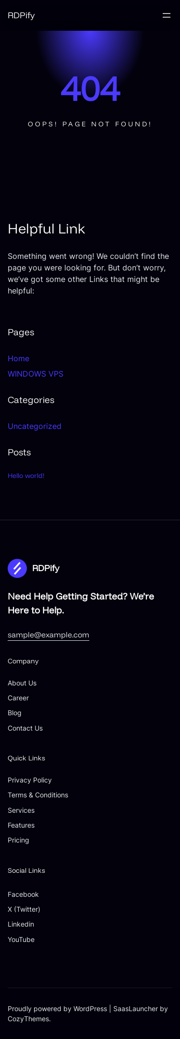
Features (21, 825)
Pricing (18, 840)
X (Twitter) (24, 909)
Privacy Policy (30, 780)
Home (18, 358)
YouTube (21, 939)
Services (21, 810)
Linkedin (21, 924)
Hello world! (26, 475)
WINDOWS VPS (35, 374)
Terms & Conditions (38, 795)
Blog (15, 713)
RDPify (21, 15)
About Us (22, 683)
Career (18, 698)
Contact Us (25, 728)
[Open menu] (166, 15)
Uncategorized (34, 426)
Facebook (23, 894)
